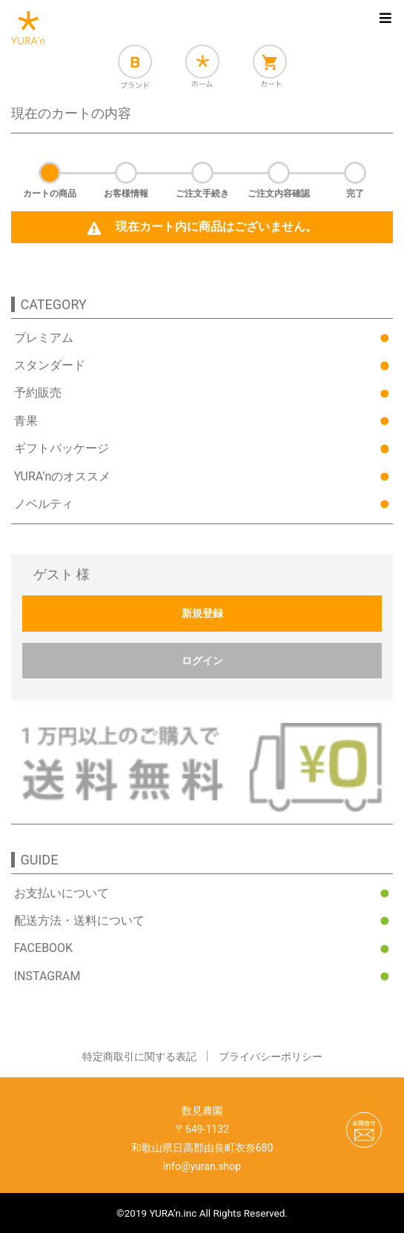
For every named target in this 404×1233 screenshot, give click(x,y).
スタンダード (49, 365)
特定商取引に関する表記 (139, 1056)
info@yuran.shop (202, 1166)
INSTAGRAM (47, 976)
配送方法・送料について (79, 920)
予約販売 (38, 393)
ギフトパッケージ (61, 448)
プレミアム (43, 338)
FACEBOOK (43, 948)
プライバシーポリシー (270, 1056)
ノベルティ (43, 504)
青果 (26, 421)
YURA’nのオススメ (62, 476)
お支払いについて (61, 893)
